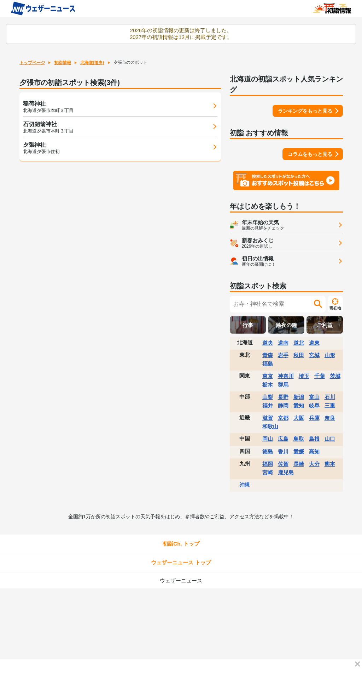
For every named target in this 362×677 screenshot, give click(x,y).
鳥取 (298, 439)
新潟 (298, 397)
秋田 (298, 355)
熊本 (330, 464)
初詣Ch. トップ (181, 544)
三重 (330, 405)
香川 (283, 451)
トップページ (32, 62)
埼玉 (304, 376)
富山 (314, 397)
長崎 (298, 464)
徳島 (267, 451)
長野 (283, 397)
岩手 (283, 355)
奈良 (330, 418)
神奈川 (286, 376)
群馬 (283, 385)
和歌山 (270, 426)
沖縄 (245, 484)
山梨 (267, 397)
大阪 (298, 418)
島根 (314, 439)
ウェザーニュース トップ (181, 562)
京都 (283, 418)
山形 (330, 355)
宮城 (314, 355)
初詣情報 (62, 62)
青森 (267, 355)
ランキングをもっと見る (305, 111)
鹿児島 (286, 472)
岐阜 (314, 405)
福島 (267, 364)
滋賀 (267, 418)
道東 (314, 343)
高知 (314, 451)
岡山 (267, 439)
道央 (267, 343)
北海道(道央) (92, 62)
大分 (314, 464)
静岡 (283, 405)
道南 (283, 343)
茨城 (335, 376)
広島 (283, 439)
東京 (267, 376)
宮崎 (267, 472)
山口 (330, 439)
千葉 (319, 376)
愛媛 (298, 451)
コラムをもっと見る (310, 154)
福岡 (267, 464)
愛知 (298, 405)
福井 (267, 405)
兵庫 (314, 418)
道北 (298, 343)
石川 (330, 397)
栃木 (267, 385)
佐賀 (283, 464)
